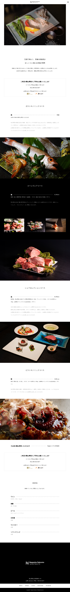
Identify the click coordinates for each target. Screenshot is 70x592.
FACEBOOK (48, 585)
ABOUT (20, 585)
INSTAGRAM (40, 585)
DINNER (27, 585)
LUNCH (33, 585)
